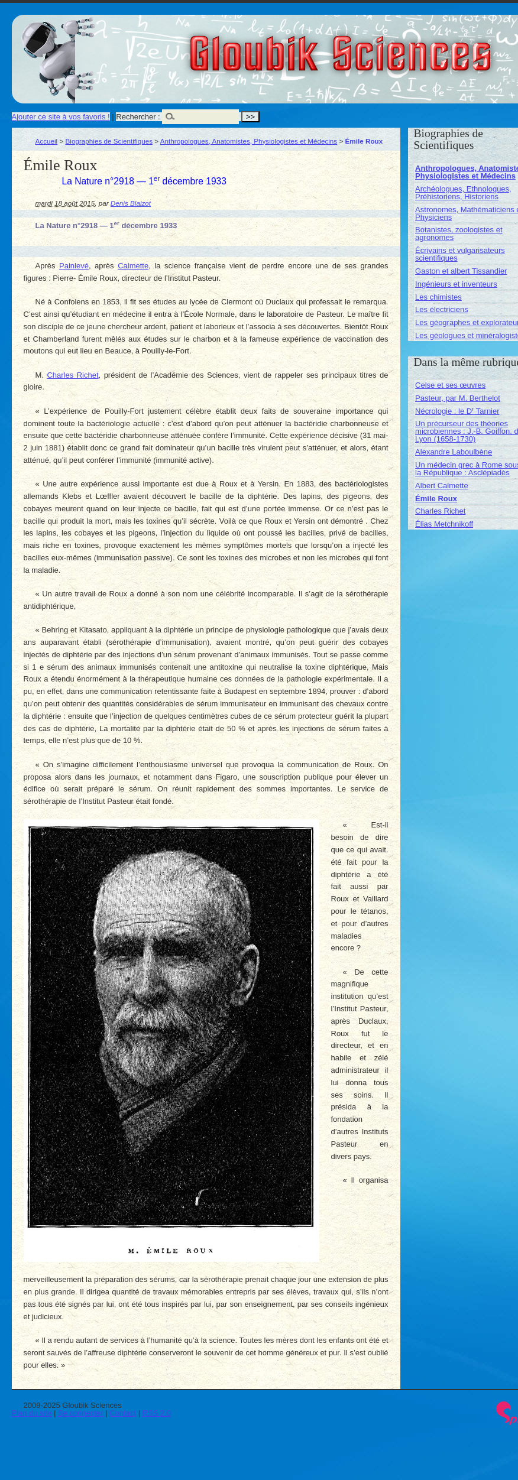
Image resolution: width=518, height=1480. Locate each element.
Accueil (46, 141)
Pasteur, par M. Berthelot (457, 398)
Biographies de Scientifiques (109, 141)
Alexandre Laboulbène (453, 451)
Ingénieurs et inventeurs (456, 284)
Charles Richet (72, 375)
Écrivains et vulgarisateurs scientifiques (460, 254)
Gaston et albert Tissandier (461, 271)
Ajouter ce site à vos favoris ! (61, 116)
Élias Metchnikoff (444, 524)
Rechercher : (138, 116)
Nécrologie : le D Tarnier (457, 411)
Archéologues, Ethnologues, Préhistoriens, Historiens (463, 192)
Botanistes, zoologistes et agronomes (458, 233)
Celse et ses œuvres (450, 385)
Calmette (133, 265)
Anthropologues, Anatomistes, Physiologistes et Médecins (249, 141)
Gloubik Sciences (407, 46)
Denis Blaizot (131, 203)
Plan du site (32, 1412)
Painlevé (74, 265)
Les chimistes (438, 297)
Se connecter (80, 1412)
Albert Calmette (441, 485)
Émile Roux (436, 498)
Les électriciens (441, 309)
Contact (122, 1412)
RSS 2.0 (157, 1412)
